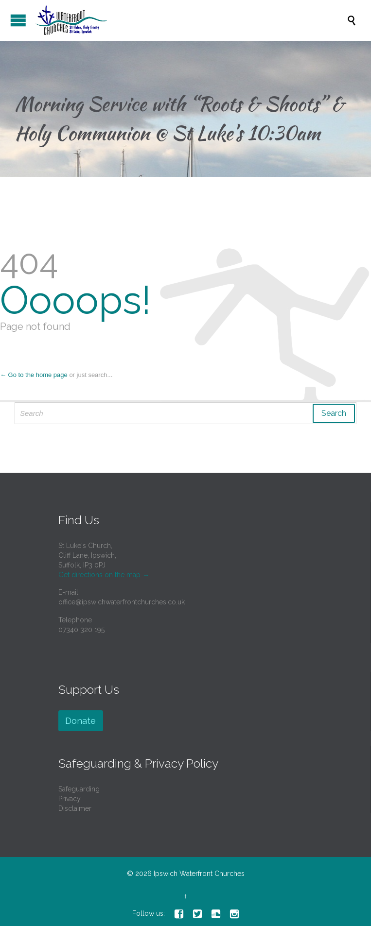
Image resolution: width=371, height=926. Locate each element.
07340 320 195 (81, 630)
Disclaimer (74, 808)
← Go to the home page (34, 374)
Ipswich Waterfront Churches (199, 873)
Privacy (69, 799)
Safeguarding (79, 789)
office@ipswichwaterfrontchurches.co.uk (121, 602)
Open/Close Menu (18, 20)
